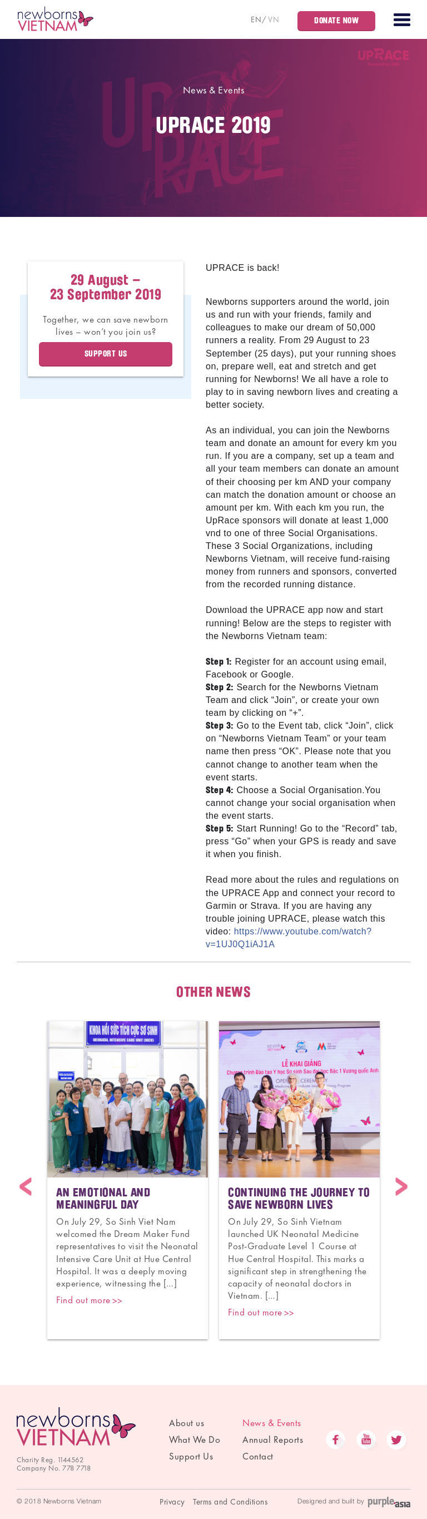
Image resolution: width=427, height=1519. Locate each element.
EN (256, 19)
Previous (25, 1186)
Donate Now (336, 21)
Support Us (191, 1456)
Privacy (172, 1501)
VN (273, 19)
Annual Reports (272, 1439)
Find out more (83, 1300)
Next (401, 1186)
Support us (106, 354)
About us (186, 1423)
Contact (258, 1456)
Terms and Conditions (230, 1501)
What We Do (194, 1439)
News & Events (214, 89)
